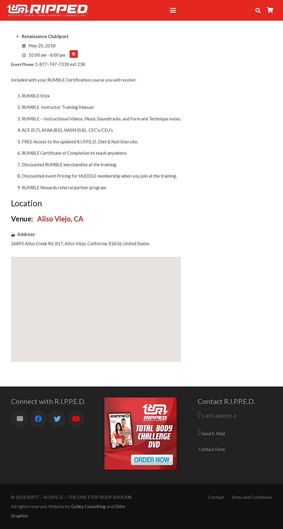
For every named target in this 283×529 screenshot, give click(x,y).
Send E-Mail (213, 433)
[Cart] (270, 10)
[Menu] (173, 10)
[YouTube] (76, 418)
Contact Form (212, 449)
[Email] (19, 418)
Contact (216, 497)
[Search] (258, 10)
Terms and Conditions (251, 497)
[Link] (47, 10)
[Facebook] (38, 418)
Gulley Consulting (88, 506)
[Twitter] (57, 418)
